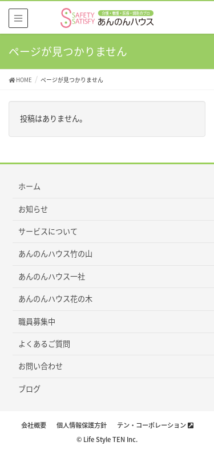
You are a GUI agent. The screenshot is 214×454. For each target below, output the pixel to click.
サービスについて (48, 231)
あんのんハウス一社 (51, 276)
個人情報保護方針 (81, 425)
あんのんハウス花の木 (55, 298)
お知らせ (33, 209)
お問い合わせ (40, 365)
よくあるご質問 (44, 343)
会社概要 (33, 425)
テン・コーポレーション (155, 425)
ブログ (29, 388)
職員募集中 (36, 321)
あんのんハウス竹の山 (55, 253)
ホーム (29, 186)
